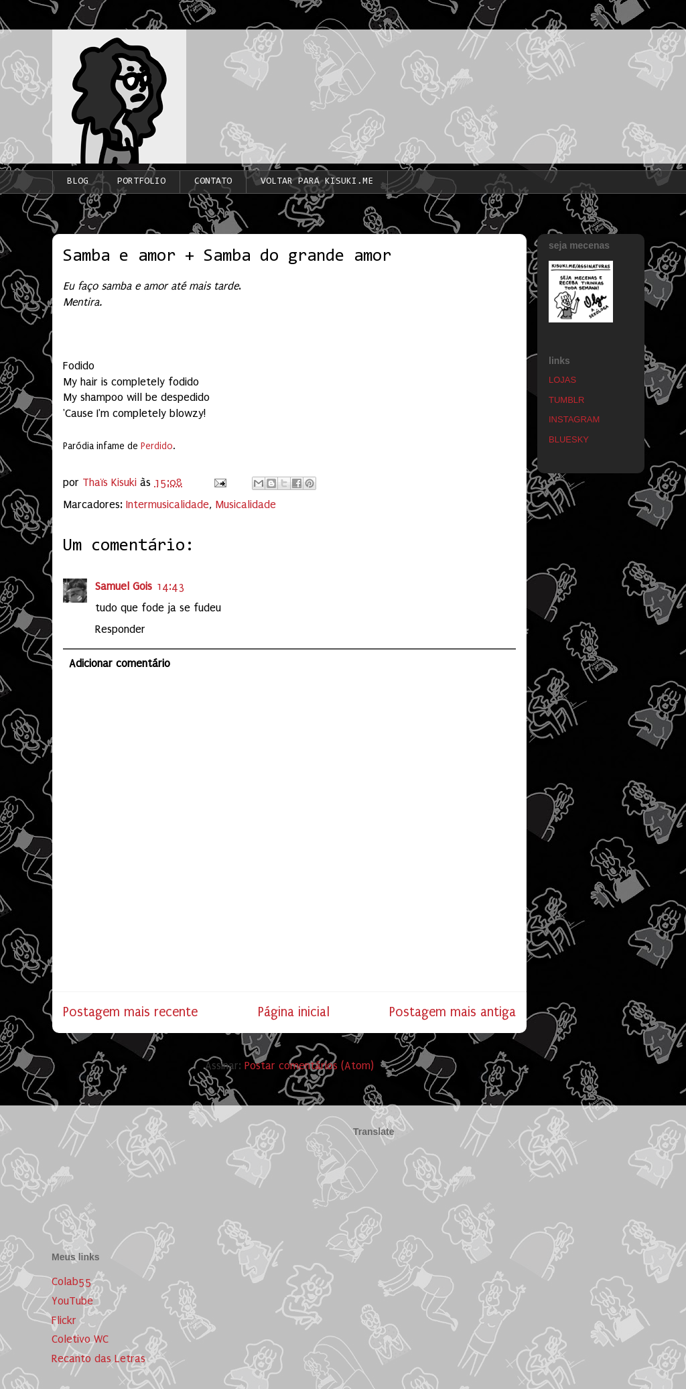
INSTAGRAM (574, 419)
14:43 (170, 586)
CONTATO (213, 181)
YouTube (72, 1300)
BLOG (77, 181)
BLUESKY (569, 439)
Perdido (157, 446)
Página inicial (294, 1012)
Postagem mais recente (130, 1012)
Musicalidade (245, 504)
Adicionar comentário (119, 663)
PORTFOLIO (141, 181)
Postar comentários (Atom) (309, 1065)
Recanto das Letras (98, 1358)
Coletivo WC (80, 1339)
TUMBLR (566, 400)
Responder (120, 629)
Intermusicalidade (167, 504)
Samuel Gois (123, 586)
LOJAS (562, 380)
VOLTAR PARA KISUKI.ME (317, 181)
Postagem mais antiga (452, 1012)
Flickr (64, 1320)
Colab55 (72, 1281)
